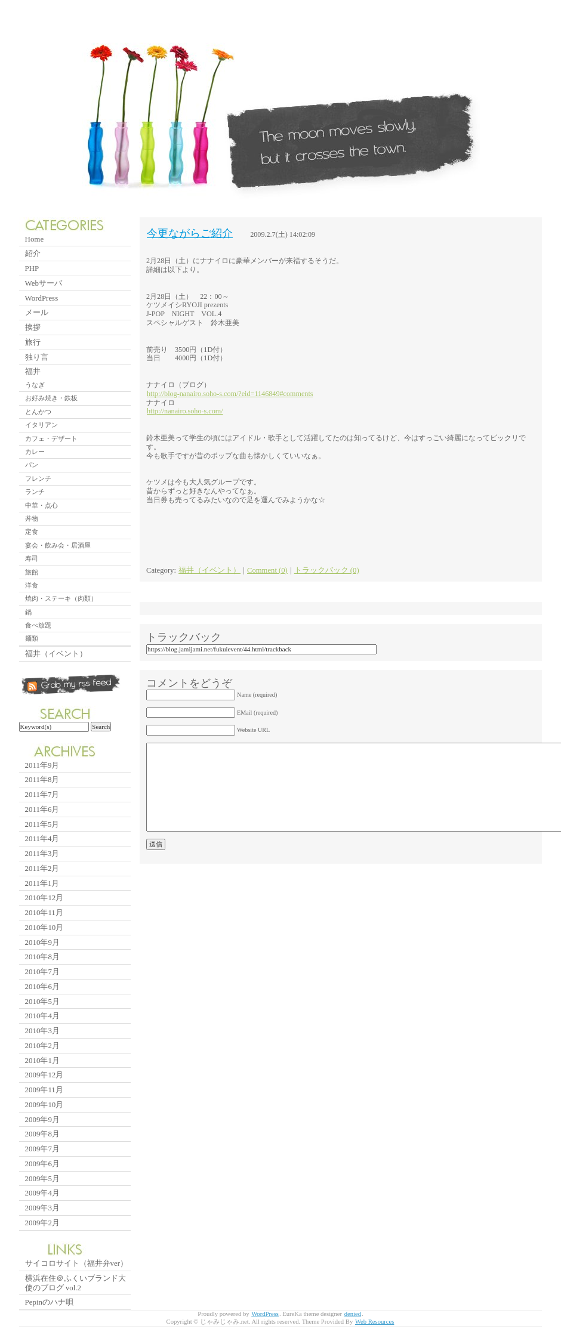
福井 (33, 371)
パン (31, 464)
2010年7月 (42, 971)
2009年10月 (44, 1104)
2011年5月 (42, 824)
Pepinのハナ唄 (49, 1301)
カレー (35, 451)
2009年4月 (42, 1192)
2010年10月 (44, 927)
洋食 (31, 585)
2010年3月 (42, 1030)
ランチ (35, 491)
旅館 (31, 572)
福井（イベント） (209, 570)
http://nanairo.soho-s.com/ (185, 411)
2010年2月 (42, 1045)
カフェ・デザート (51, 438)
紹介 (33, 253)
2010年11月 (44, 912)
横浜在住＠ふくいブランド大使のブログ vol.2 (75, 1283)
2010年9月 (42, 942)
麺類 (31, 638)
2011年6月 (42, 809)
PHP (32, 268)
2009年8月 (42, 1133)
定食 (31, 531)
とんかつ (38, 411)
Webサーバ (43, 283)
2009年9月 (42, 1119)
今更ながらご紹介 (190, 233)
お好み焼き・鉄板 (51, 397)
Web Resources (374, 1321)
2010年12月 (44, 897)
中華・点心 (41, 505)
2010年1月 (42, 1060)
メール (36, 312)
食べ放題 (38, 625)
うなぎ (35, 384)
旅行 (33, 342)
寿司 (31, 558)
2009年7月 (42, 1148)
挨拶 (33, 327)
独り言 (36, 357)
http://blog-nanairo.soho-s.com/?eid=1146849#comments (230, 394)
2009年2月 (42, 1222)
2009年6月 (42, 1163)
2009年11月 (44, 1089)
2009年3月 (42, 1207)
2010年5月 (42, 1001)
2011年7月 (42, 794)
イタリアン (41, 424)
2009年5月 (42, 1178)
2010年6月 (42, 986)
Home (34, 238)
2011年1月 (42, 883)
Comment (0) (267, 570)
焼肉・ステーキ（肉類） (61, 598)
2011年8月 (42, 779)
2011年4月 (42, 838)
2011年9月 (42, 765)
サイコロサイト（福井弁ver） (76, 1263)
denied (352, 1314)
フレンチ (38, 478)
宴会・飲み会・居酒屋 (58, 545)
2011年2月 (42, 868)
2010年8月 (42, 956)
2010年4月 (42, 1015)
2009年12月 (44, 1074)
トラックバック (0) (326, 570)
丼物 (31, 518)
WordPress (41, 297)
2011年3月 (42, 853)
